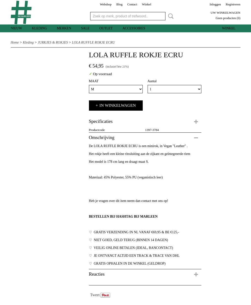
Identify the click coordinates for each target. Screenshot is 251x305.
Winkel (146, 4)
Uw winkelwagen (225, 12)
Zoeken (170, 16)
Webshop (105, 4)
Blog (119, 4)
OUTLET (106, 28)
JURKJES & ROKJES (53, 42)
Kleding (39, 28)
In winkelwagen (117, 105)
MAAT (94, 81)
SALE (85, 28)
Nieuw (16, 28)
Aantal (152, 81)
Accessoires (133, 28)
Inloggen (215, 4)
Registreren (233, 4)
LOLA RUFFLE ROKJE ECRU (93, 42)
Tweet (95, 295)
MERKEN (64, 28)
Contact (132, 4)
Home (15, 42)
